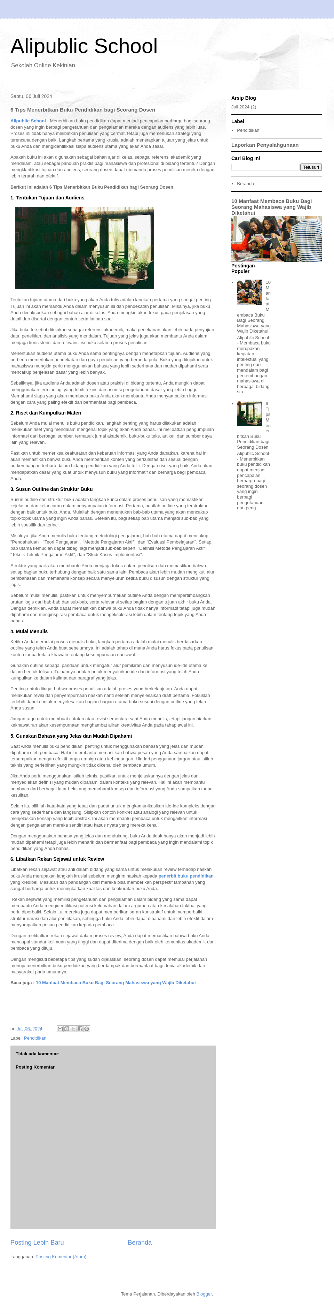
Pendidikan (35, 1038)
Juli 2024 (240, 106)
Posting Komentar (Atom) (60, 1256)
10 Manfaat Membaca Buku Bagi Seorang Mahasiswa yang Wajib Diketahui (116, 982)
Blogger (204, 1294)
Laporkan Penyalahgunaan (265, 145)
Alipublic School (84, 46)
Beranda (140, 1242)
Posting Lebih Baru (37, 1242)
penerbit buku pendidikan (186, 876)
